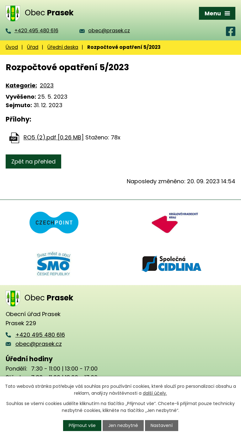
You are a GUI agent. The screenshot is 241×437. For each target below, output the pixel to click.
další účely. (155, 393)
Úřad (32, 47)
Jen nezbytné (123, 425)
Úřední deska (62, 47)
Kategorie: (21, 85)
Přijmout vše (82, 425)
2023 (47, 85)
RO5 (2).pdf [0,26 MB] (54, 137)
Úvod (12, 47)
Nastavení (162, 425)
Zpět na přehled (33, 161)
